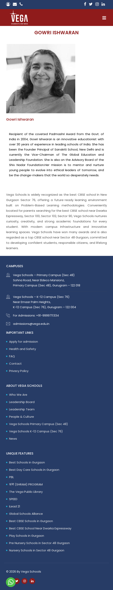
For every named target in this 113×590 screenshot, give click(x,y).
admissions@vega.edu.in (31, 324)
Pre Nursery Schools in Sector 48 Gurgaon (39, 543)
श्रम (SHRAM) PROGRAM (26, 484)
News (13, 439)
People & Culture (21, 417)
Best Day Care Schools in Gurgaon (34, 470)
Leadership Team (22, 409)
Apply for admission (23, 341)
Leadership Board (22, 402)
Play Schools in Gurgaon (26, 536)
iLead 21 (14, 506)
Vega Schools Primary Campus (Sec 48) (38, 424)
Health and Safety (22, 349)
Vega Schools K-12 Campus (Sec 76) (36, 431)
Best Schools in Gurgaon (27, 462)
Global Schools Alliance (26, 514)
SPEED (13, 499)
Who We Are (18, 395)
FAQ (12, 356)
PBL (11, 477)
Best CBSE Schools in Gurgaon (31, 521)
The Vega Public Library (26, 492)
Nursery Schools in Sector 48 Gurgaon (36, 550)
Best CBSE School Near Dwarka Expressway (40, 528)
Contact (15, 363)
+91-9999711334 (47, 315)
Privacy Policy (18, 371)
